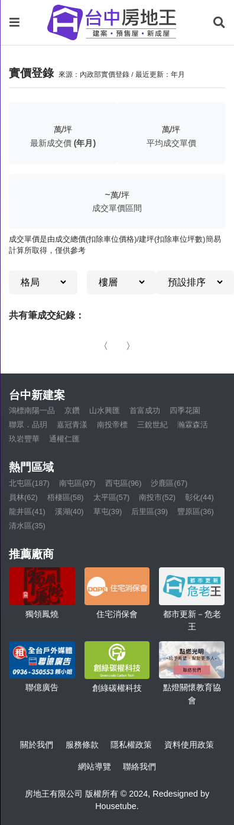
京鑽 (72, 410)
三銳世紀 (152, 424)
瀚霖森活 (192, 424)
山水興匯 (104, 410)
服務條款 (82, 744)
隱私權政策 (131, 744)
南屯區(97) (77, 483)
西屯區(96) (123, 483)
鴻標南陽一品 (32, 410)
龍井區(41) (27, 511)
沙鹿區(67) (169, 483)
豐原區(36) (195, 511)
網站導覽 (94, 766)
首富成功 (144, 410)
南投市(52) (157, 497)
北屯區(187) (29, 483)
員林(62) (23, 497)
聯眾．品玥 (28, 424)
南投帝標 (112, 424)
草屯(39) (107, 511)
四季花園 (185, 410)
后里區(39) (149, 511)
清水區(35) (27, 525)
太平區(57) (111, 497)
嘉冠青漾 (72, 424)
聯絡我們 (139, 766)
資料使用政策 (189, 744)
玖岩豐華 (24, 438)
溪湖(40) (69, 511)
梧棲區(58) (65, 497)
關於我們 (36, 744)
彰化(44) (199, 497)
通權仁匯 (64, 438)
